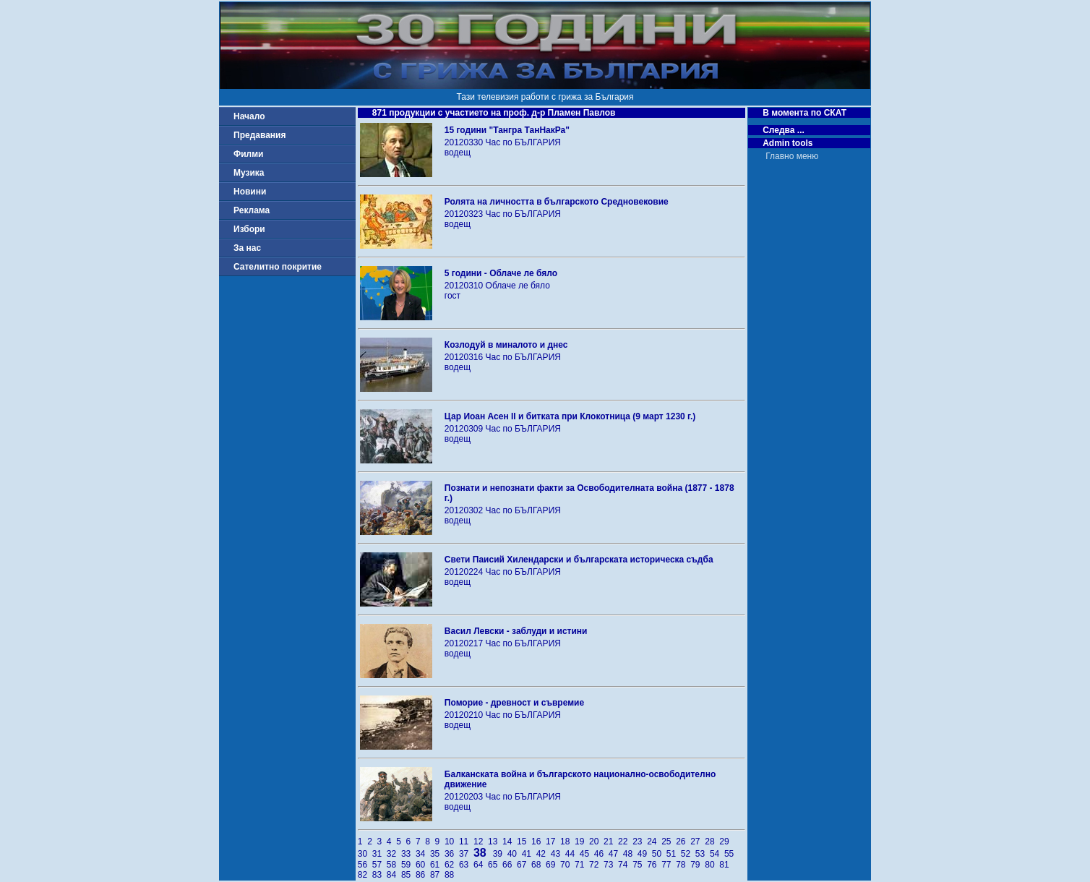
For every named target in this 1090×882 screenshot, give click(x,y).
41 (529, 854)
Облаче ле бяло (518, 286)
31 (379, 854)
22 (625, 841)
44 (572, 854)
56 (365, 865)
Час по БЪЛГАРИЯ (523, 142)
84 (394, 875)
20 (596, 841)
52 (688, 854)
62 (452, 865)
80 (712, 865)
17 (553, 841)
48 (630, 854)
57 (379, 865)
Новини (249, 192)
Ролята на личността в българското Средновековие (557, 202)
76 (654, 865)
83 (379, 875)
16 (538, 841)
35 (437, 854)
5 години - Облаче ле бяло (501, 273)
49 (645, 854)
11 (466, 841)
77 (668, 865)
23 (639, 841)
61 (437, 865)
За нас (247, 248)
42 (543, 854)
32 (394, 854)
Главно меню (791, 156)
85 (408, 875)
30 (365, 854)
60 (423, 865)
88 (451, 875)
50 (659, 854)
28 (712, 841)
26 (683, 841)
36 (452, 854)
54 (717, 854)
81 (725, 865)
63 (466, 865)
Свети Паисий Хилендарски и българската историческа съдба (579, 560)
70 (567, 865)
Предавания (259, 135)
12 (480, 841)
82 (365, 875)
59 (408, 865)
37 (466, 854)
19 (582, 841)
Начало (249, 116)
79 (697, 865)
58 (394, 865)
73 (611, 865)
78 (683, 865)
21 (611, 841)
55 (730, 854)
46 (601, 854)
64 (480, 865)
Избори (249, 229)
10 (452, 841)
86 (423, 875)
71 (582, 865)
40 (514, 854)
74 (625, 865)
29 (725, 841)
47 (616, 854)
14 (509, 841)
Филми (248, 154)
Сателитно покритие (277, 267)
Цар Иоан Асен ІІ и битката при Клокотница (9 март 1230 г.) (570, 416)
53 (702, 854)
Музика (249, 173)
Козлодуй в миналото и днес (506, 345)
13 (495, 841)
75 (639, 865)
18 (567, 841)
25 (668, 841)
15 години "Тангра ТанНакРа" (507, 130)
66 (509, 865)
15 (524, 841)
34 (423, 854)
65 (495, 865)
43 (558, 854)
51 (673, 854)
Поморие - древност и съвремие (514, 703)
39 (500, 854)
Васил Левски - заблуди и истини (516, 631)
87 (437, 875)
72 (596, 865)
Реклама (251, 210)
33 (408, 854)
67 (524, 865)
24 (654, 841)
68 (538, 865)
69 (553, 865)
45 (587, 854)
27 (697, 841)
